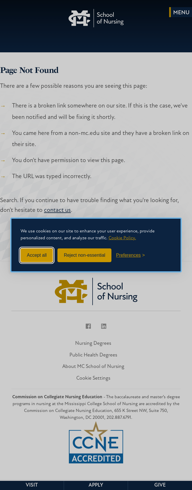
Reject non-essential (84, 255)
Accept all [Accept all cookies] (37, 255)
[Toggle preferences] (130, 255)
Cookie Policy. (122, 238)
